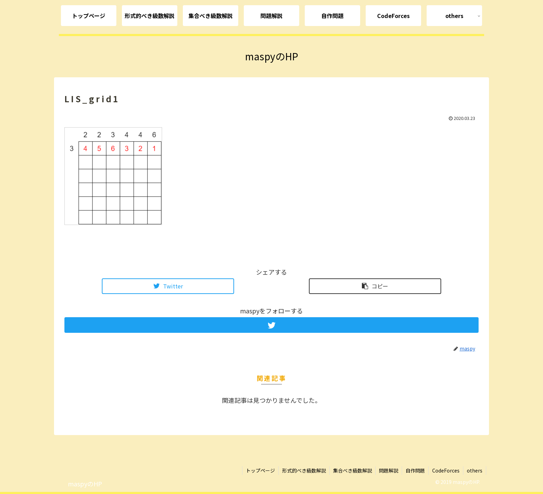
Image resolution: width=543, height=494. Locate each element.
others (474, 470)
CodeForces (446, 470)
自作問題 (415, 470)
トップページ (260, 470)
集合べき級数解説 (352, 470)
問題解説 (388, 470)
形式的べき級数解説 (304, 470)
